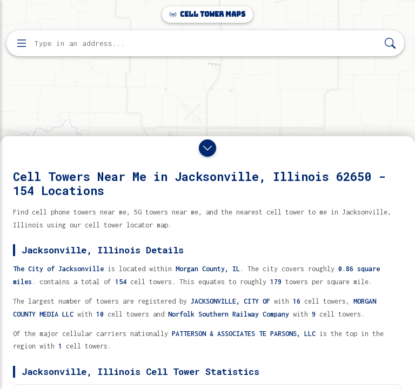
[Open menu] (22, 43)
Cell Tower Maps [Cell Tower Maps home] (207, 14)
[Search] (390, 43)
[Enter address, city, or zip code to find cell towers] (206, 43)
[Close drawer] (207, 148)
